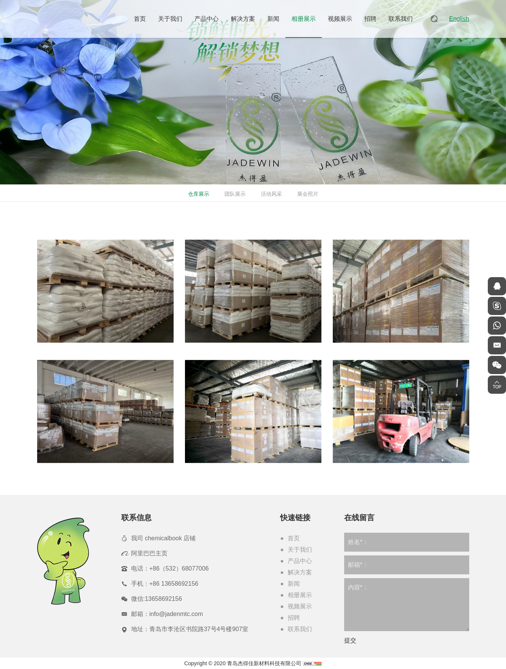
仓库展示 (197, 194)
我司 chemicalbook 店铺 (163, 538)
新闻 (273, 19)
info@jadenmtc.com (176, 614)
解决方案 (243, 19)
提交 (350, 640)
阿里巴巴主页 (149, 553)
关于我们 (170, 19)
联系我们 (401, 19)
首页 (140, 19)
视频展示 (340, 19)
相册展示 (303, 19)
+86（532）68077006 (179, 568)
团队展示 (234, 194)
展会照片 (307, 194)
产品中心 (206, 19)
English (459, 19)
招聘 (370, 19)
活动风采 (270, 194)
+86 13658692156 (173, 583)
